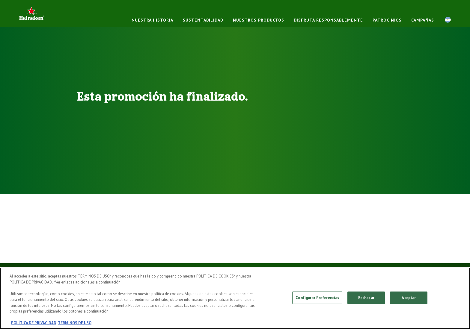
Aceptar (409, 297)
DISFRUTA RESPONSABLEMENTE (328, 20)
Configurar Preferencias (317, 297)
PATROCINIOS (387, 20)
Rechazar (366, 297)
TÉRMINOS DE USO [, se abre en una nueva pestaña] (74, 322)
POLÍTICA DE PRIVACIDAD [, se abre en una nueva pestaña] (33, 322)
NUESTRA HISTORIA (152, 20)
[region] (235, 298)
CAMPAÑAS (422, 20)
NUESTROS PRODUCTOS (258, 20)
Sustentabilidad (203, 20)
